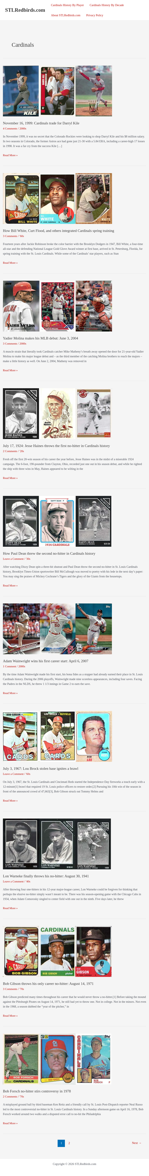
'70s (22, 988)
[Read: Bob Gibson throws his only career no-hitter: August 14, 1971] (57, 950)
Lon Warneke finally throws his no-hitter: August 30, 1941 (47, 876)
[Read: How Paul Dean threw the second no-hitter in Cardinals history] (57, 520)
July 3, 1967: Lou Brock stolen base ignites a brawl (42, 768)
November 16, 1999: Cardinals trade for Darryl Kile (42, 123)
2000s (23, 128)
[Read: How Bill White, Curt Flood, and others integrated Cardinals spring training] (57, 198)
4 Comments (10, 128)
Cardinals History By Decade (107, 5)
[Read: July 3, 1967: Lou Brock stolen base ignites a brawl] (57, 736)
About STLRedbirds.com (65, 15)
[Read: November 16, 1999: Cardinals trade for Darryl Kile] (57, 90)
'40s (28, 881)
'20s (22, 451)
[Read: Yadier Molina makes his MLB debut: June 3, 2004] (57, 305)
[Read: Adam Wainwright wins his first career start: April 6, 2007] (57, 628)
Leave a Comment (13, 558)
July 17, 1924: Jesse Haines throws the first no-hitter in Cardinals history (58, 446)
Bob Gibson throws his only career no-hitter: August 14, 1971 (49, 983)
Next (136, 1143)
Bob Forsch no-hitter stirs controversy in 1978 (38, 1091)
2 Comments (10, 451)
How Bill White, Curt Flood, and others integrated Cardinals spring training (60, 231)
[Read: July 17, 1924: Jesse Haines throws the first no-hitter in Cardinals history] (57, 413)
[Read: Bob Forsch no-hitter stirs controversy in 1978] (57, 1058)
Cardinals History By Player (67, 5)
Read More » (10, 155)
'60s (22, 236)
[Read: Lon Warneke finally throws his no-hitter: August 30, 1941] (57, 843)
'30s (28, 558)
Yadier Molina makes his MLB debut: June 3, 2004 (41, 338)
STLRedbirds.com (25, 10)
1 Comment (10, 666)
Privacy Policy (94, 15)
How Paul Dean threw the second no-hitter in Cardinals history (50, 553)
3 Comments (10, 236)
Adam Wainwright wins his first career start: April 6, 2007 (47, 661)
